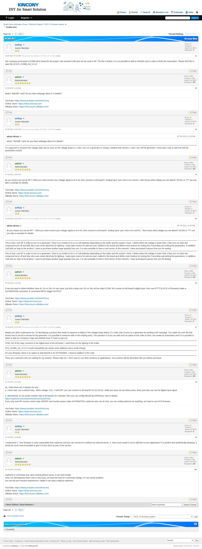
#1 (196, 56)
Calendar (178, 12)
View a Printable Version (15, 516)
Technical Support (36, 24)
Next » (21, 34)
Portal (135, 12)
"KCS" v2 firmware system (54, 24)
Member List (162, 12)
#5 (196, 218)
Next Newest (26, 504)
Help (190, 12)
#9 (196, 437)
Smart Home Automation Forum (15, 24)
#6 (196, 283)
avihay (18, 45)
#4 (196, 174)
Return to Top (66, 541)
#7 (196, 327)
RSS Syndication (112, 541)
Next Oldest (12, 504)
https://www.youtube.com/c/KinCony (32, 100)
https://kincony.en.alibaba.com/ (33, 106)
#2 (196, 88)
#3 (196, 129)
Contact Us (19, 541)
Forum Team (8, 541)
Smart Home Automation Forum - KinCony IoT (42, 541)
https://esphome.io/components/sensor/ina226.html (27, 399)
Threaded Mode (190, 38)
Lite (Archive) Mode (80, 541)
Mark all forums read (97, 541)
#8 (196, 382)
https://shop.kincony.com (30, 103)
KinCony (15, 546)
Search (146, 12)
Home (123, 12)
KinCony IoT (33, 546)
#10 (195, 469)
